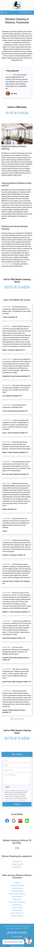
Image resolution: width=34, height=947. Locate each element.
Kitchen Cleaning (17, 916)
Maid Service (17, 899)
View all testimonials (17, 719)
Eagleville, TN (17, 867)
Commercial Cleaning (17, 885)
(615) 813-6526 (25, 12)
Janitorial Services (17, 891)
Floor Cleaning (17, 910)
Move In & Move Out (17, 913)
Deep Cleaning (17, 905)
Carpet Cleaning (17, 907)
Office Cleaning (17, 888)
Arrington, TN (17, 861)
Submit (17, 804)
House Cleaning (17, 896)
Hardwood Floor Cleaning (17, 902)
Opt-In (7, 787)
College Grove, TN (17, 864)
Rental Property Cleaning (17, 894)
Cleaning (17, 883)
